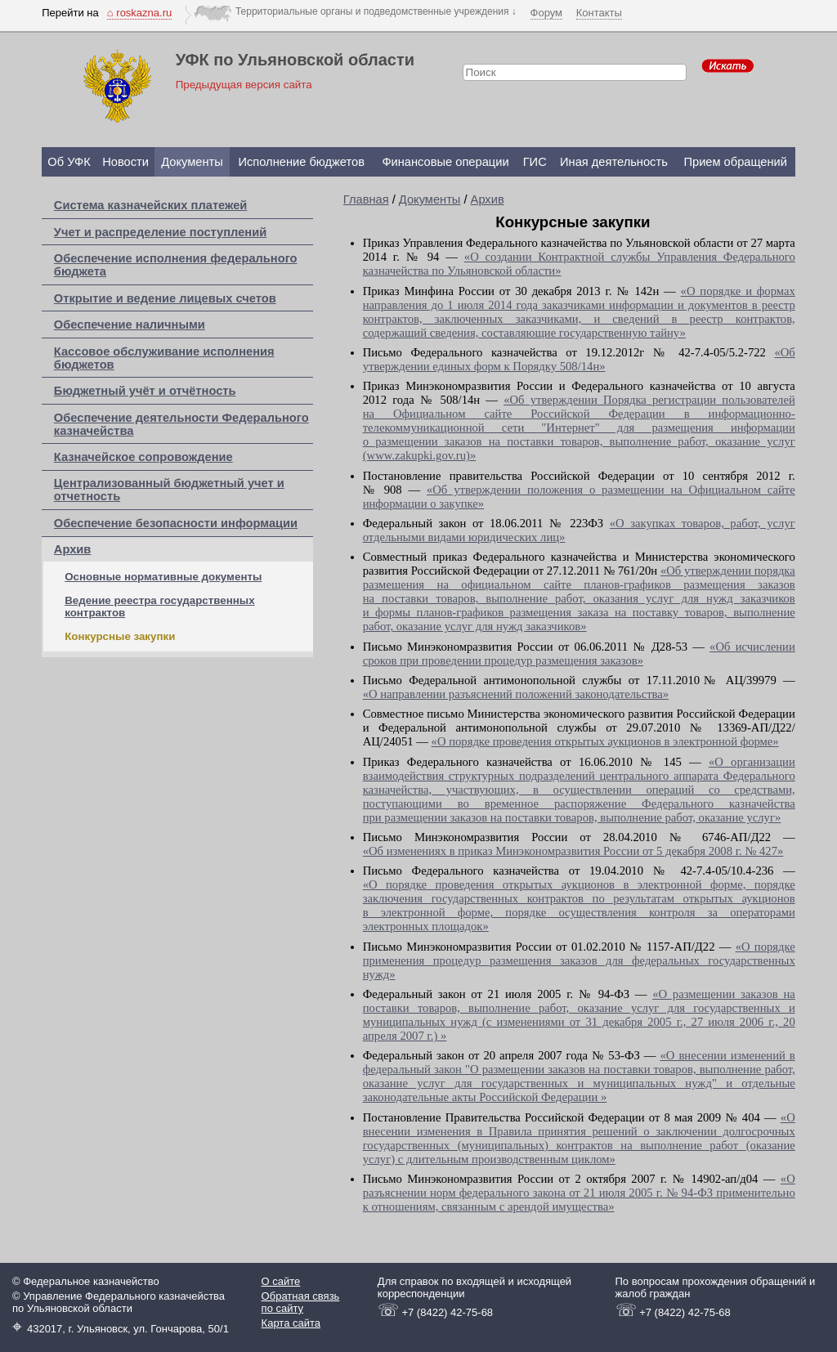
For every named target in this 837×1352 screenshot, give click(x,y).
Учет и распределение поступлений (160, 232)
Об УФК (68, 161)
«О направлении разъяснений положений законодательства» (516, 694)
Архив (73, 549)
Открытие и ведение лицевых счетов (165, 298)
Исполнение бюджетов (301, 161)
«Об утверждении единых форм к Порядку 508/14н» (579, 359)
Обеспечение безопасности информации (176, 523)
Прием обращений (735, 161)
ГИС (535, 161)
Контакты (599, 13)
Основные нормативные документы (163, 577)
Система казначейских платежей (151, 205)
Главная (366, 199)
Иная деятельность (614, 161)
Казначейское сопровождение (143, 456)
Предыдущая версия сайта (244, 84)
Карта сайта (291, 1323)
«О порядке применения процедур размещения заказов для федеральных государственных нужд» (579, 960)
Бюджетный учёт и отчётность (145, 390)
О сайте (281, 1281)
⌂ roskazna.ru (139, 13)
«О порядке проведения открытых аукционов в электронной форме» (605, 741)
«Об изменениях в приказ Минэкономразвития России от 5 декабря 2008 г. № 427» (573, 850)
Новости (125, 161)
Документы (192, 161)
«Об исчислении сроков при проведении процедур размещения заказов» (579, 653)
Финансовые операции (445, 161)
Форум (546, 13)
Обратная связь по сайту (301, 1302)
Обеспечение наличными (129, 324)
